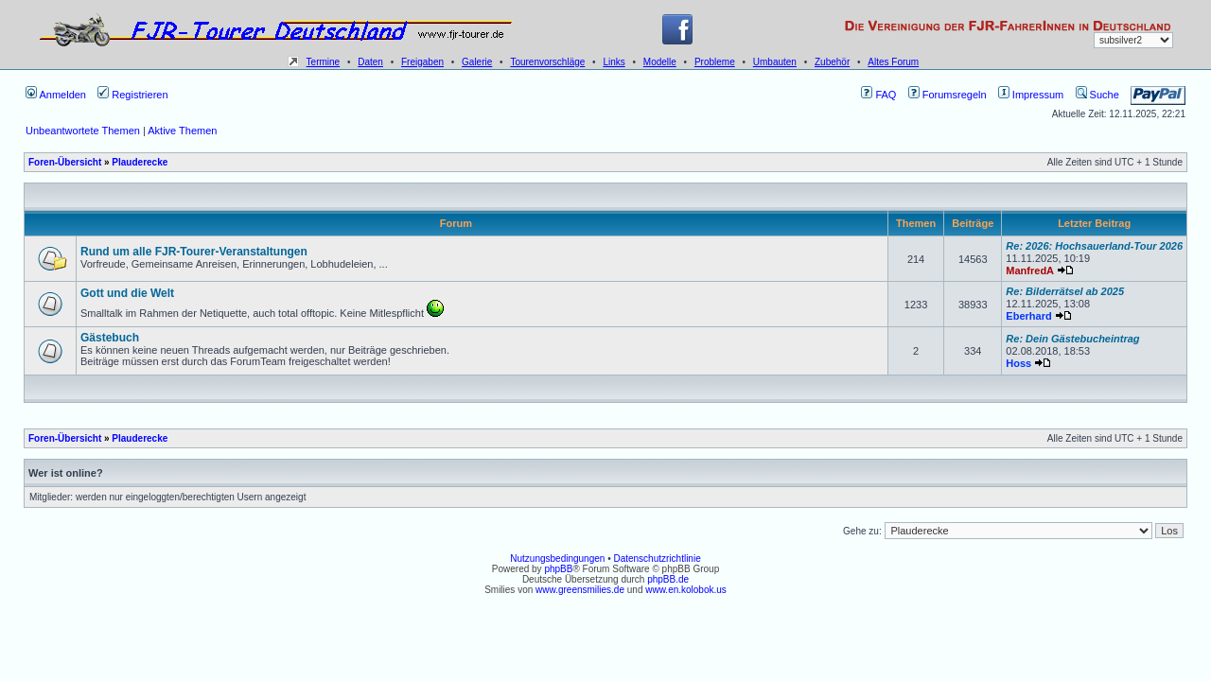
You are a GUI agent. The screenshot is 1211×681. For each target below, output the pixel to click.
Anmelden (56, 94)
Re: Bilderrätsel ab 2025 (1065, 291)
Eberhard (1028, 316)
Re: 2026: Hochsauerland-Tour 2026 (1094, 246)
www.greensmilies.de (579, 590)
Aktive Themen (182, 130)
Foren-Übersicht (64, 162)
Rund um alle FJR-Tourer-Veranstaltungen (193, 251)
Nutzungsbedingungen (557, 558)
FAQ (878, 94)
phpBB (558, 569)
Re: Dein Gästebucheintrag (1072, 338)
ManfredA (1030, 270)
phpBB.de (668, 579)
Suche (1097, 94)
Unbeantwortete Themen (83, 130)
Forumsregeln (947, 94)
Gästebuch (109, 337)
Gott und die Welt (127, 293)
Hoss (1018, 363)
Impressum (1030, 94)
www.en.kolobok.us (686, 590)
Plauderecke (139, 162)
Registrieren (132, 94)
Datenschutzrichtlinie (656, 558)
